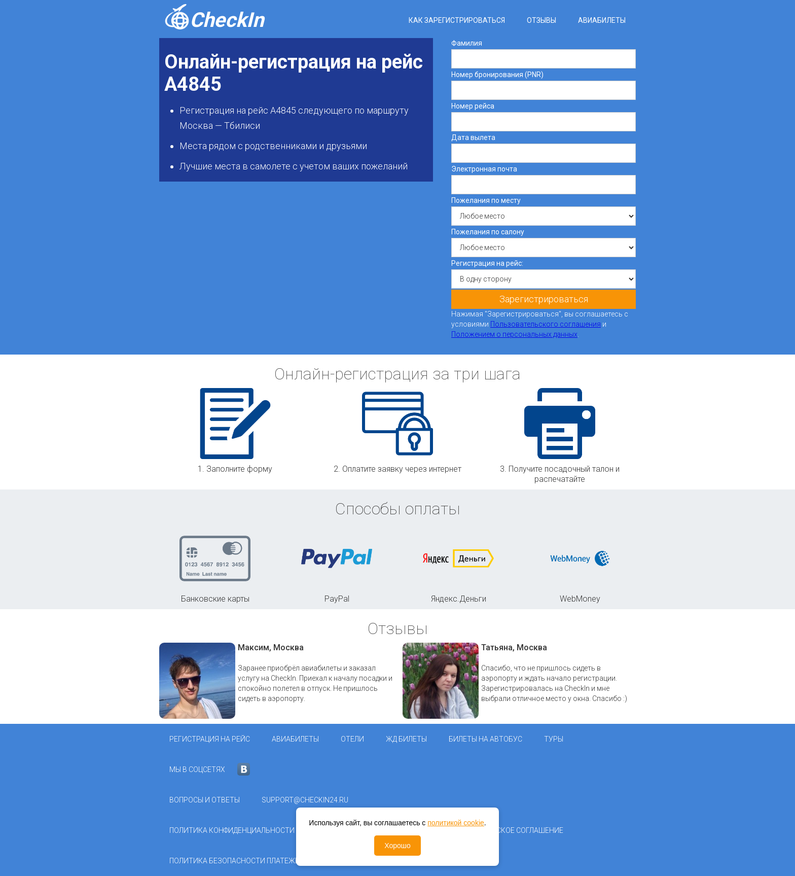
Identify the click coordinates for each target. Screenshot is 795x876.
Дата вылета (473, 137)
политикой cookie (455, 823)
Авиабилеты (602, 20)
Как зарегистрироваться (457, 20)
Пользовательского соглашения (545, 324)
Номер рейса (472, 106)
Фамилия (466, 43)
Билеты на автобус (485, 739)
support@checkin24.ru (305, 800)
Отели (352, 739)
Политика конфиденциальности (232, 830)
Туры (553, 739)
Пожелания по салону (487, 232)
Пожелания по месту (486, 200)
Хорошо (397, 846)
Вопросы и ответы (204, 800)
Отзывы (541, 20)
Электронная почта (484, 169)
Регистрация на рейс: (487, 263)
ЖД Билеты (406, 739)
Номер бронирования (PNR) (497, 75)
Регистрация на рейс (209, 739)
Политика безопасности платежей (236, 861)
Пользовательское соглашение (502, 830)
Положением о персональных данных (514, 334)
